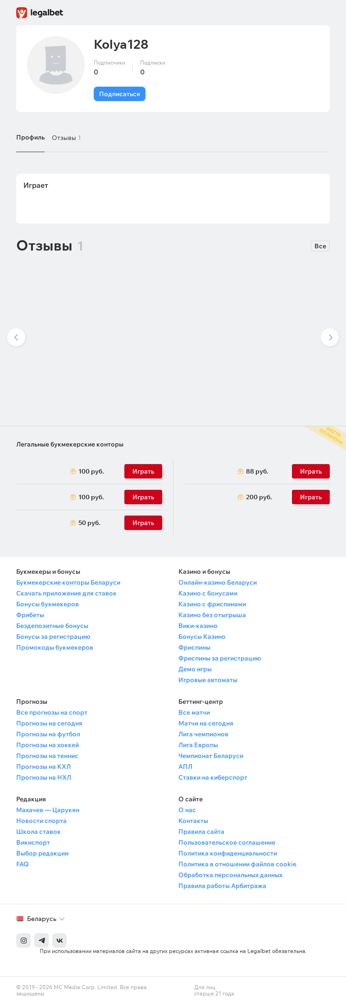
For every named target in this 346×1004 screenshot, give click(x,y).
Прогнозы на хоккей (47, 745)
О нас (187, 810)
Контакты (193, 821)
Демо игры (195, 669)
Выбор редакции (42, 853)
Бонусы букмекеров (47, 604)
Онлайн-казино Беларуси (217, 582)
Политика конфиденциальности (227, 853)
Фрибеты (30, 615)
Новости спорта (41, 821)
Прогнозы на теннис (47, 756)
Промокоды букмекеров (54, 647)
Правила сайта (201, 831)
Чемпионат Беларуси (210, 756)
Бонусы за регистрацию (53, 636)
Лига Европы (198, 745)
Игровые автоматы (207, 680)
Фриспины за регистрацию (219, 658)
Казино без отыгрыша (212, 615)
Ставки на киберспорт (212, 777)
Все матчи (194, 712)
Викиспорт (33, 842)
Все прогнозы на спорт (51, 712)
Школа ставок (38, 831)
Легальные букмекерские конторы (69, 444)
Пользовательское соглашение (226, 842)
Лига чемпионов (203, 734)
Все (320, 246)
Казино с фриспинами (212, 604)
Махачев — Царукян (47, 810)
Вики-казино (198, 626)
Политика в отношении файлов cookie (237, 864)
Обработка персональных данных (230, 875)
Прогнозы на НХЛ (43, 777)
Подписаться (119, 94)
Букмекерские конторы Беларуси (68, 582)
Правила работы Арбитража (222, 886)
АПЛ (185, 766)
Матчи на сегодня (205, 723)
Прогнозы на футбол (48, 734)
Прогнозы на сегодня (49, 723)
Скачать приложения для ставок (66, 593)
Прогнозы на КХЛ (43, 766)
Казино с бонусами (207, 593)
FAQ (22, 864)
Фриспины (194, 647)
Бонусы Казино (202, 636)
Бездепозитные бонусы (52, 626)
